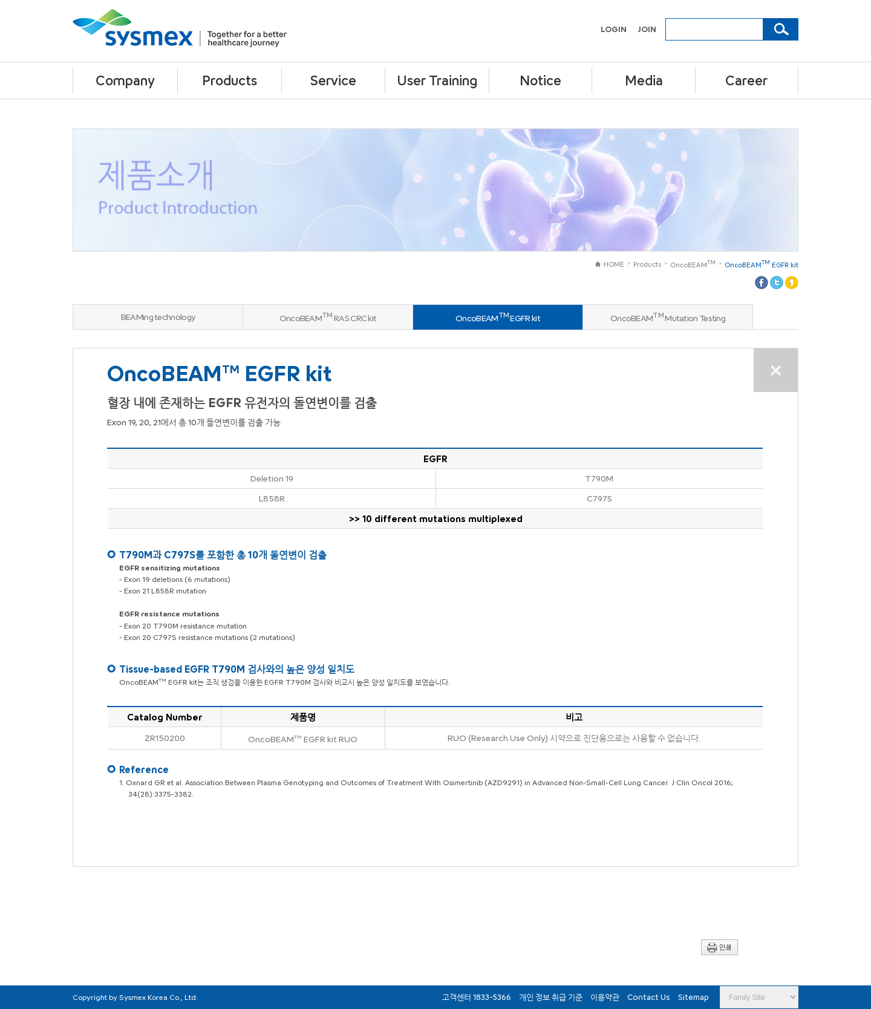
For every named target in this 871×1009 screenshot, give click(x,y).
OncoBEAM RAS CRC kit (328, 317)
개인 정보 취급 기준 (551, 997)
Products (229, 80)
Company (125, 80)
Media (644, 80)
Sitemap (693, 997)
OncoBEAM (693, 264)
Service (333, 80)
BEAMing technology (158, 317)
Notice (540, 80)
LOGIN (614, 29)
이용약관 (605, 997)
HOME (609, 264)
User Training (437, 80)
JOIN (647, 29)
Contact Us (649, 997)
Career (746, 80)
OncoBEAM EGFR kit (761, 264)
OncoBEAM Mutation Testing (667, 317)
